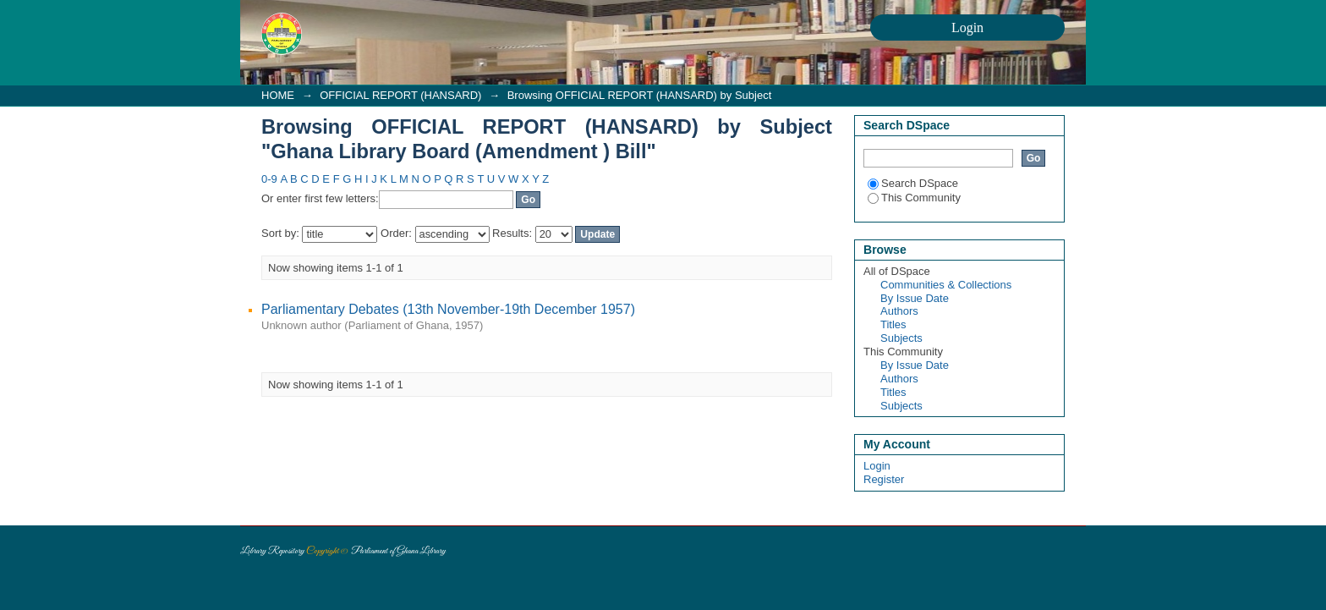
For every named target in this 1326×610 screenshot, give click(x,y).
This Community (914, 197)
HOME (277, 95)
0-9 (269, 179)
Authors (899, 311)
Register (883, 479)
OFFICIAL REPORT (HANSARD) (400, 95)
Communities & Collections (945, 284)
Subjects (901, 338)
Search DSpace (913, 183)
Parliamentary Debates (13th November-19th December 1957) (448, 309)
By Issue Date (914, 298)
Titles (893, 324)
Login (876, 465)
